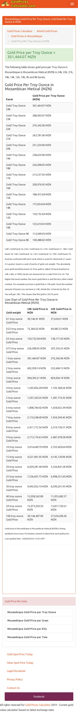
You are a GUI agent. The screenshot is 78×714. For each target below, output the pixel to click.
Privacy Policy (15, 679)
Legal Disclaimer (16, 671)
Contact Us (13, 687)
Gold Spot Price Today (20, 654)
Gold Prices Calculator (38, 704)
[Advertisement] (39, 569)
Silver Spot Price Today (20, 662)
